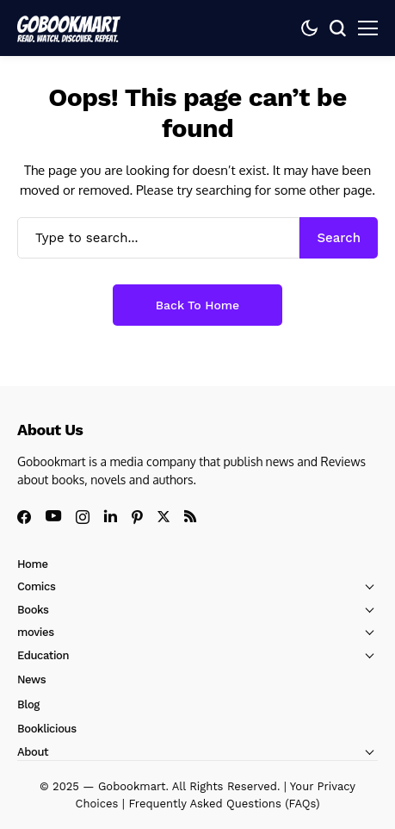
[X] (163, 516)
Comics (36, 586)
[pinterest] (137, 517)
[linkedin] (110, 516)
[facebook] (24, 517)
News (31, 679)
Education (43, 655)
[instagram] (82, 517)
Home (32, 564)
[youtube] (53, 516)
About (32, 751)
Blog (28, 704)
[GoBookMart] (68, 27)
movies (35, 632)
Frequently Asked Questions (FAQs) (223, 803)
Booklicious (47, 728)
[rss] (190, 516)
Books (33, 609)
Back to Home (197, 305)
